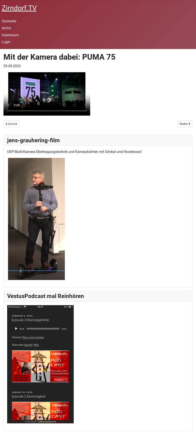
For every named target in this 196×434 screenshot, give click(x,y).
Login (6, 42)
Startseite (9, 21)
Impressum (10, 35)
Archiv (6, 28)
